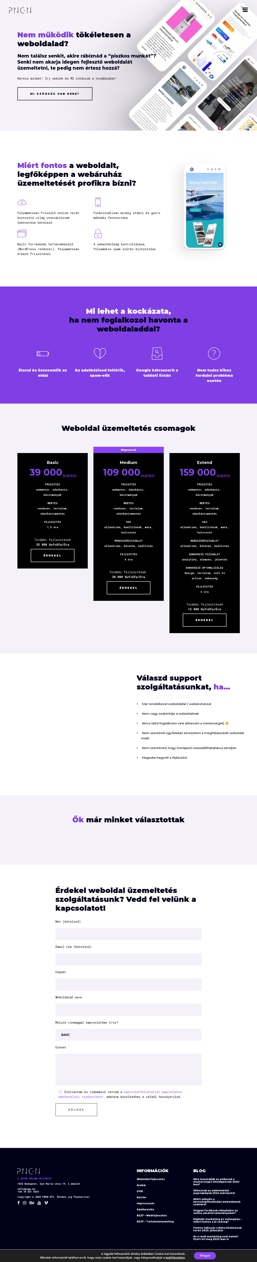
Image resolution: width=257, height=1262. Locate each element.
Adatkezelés (145, 1209)
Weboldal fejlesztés (151, 1179)
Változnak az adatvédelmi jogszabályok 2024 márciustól (214, 1191)
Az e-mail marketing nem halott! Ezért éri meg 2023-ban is (215, 1237)
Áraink (141, 1185)
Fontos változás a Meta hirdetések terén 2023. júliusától (217, 1229)
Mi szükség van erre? (55, 93)
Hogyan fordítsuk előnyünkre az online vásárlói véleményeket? (215, 1211)
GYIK (140, 1191)
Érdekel (97, 554)
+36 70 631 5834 (28, 1191)
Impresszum (145, 1203)
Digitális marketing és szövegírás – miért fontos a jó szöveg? (217, 1220)
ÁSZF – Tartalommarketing (155, 1221)
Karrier (141, 1197)
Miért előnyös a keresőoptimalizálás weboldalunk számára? (216, 1202)
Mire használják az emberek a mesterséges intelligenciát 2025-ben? (216, 1182)
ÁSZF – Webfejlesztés (152, 1215)
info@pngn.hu (26, 1189)
